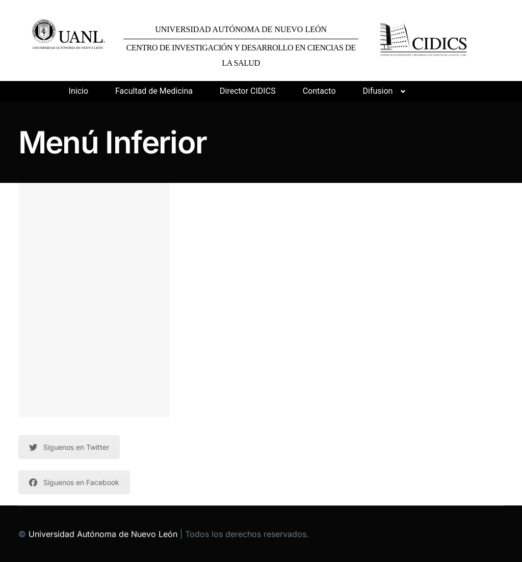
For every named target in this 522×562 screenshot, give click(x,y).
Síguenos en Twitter (69, 447)
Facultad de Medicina (154, 91)
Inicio (78, 91)
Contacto (319, 91)
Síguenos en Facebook (74, 482)
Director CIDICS (248, 91)
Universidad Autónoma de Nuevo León (103, 534)
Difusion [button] (378, 91)
